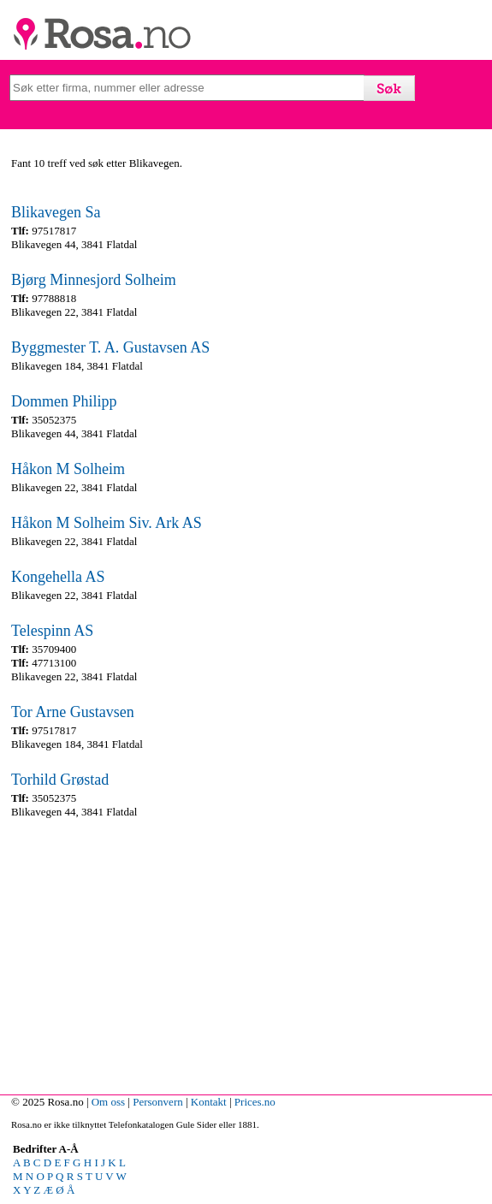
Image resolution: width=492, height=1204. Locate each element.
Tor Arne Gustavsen (72, 712)
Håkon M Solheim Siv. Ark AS (106, 522)
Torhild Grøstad (60, 779)
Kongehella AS (58, 576)
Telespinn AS (52, 630)
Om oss (108, 1101)
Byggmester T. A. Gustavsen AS (110, 347)
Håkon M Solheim (68, 468)
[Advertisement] (244, 952)
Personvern (158, 1101)
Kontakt (209, 1101)
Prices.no (255, 1101)
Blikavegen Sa (55, 212)
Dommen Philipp (64, 401)
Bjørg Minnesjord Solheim (93, 279)
